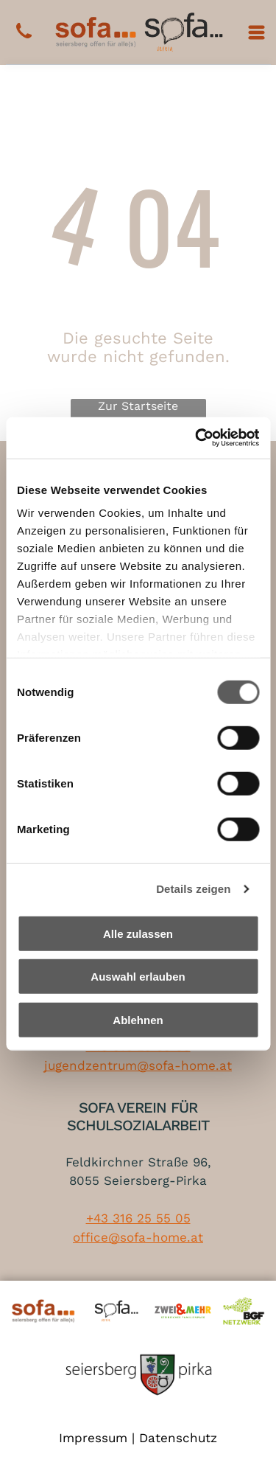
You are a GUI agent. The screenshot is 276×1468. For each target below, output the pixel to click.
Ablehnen (138, 1020)
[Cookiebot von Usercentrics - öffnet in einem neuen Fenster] (196, 438)
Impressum (93, 1437)
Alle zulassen (138, 934)
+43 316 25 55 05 (138, 1218)
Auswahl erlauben (138, 976)
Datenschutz (178, 1437)
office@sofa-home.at (138, 1237)
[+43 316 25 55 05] (24, 39)
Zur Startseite (138, 406)
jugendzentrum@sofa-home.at (138, 1065)
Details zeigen (193, 889)
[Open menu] (256, 32)
